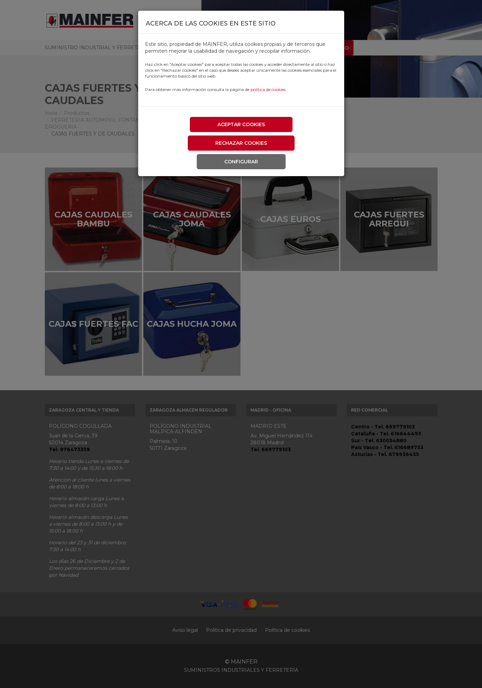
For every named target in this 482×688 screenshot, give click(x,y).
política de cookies (268, 89)
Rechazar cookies (241, 143)
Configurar (241, 162)
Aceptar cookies (241, 124)
